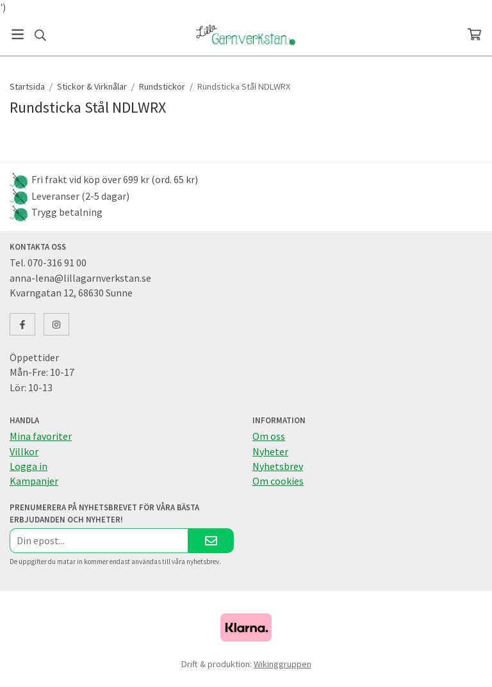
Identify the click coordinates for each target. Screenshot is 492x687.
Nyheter (270, 451)
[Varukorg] (474, 34)
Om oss (268, 436)
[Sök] (40, 35)
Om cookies (278, 480)
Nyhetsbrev (277, 466)
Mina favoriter (41, 436)
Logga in (28, 466)
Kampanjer (34, 480)
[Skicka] (211, 540)
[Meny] (17, 34)
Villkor (24, 451)
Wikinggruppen (282, 664)
